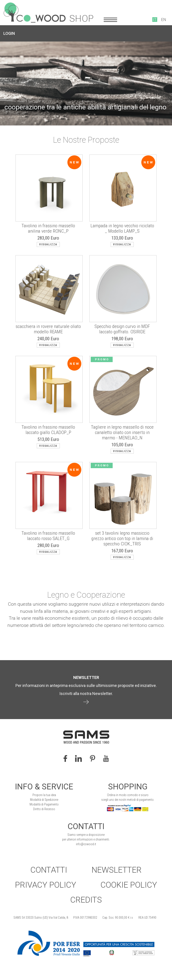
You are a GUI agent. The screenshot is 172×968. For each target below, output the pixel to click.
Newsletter (117, 870)
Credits (86, 900)
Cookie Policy (129, 885)
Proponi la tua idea (44, 795)
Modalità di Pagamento (44, 804)
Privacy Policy (45, 885)
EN (163, 19)
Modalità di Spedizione (44, 799)
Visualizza (48, 244)
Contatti (48, 870)
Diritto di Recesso (44, 809)
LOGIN (9, 33)
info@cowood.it (86, 844)
